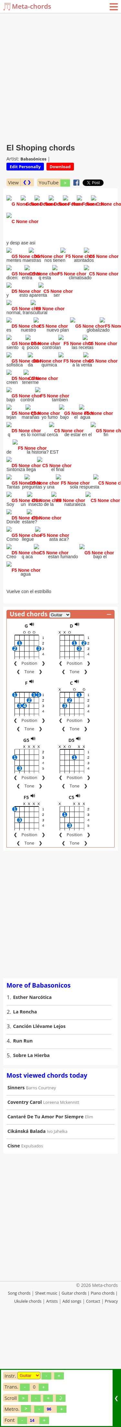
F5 (26, 897)
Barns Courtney (41, 1187)
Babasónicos (33, 159)
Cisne (13, 1245)
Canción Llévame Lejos (39, 1126)
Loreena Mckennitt (61, 1202)
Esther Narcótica (32, 1096)
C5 (71, 897)
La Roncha (25, 1111)
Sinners (16, 1187)
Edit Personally (25, 166)
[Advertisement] (60, 76)
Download (60, 166)
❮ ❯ (27, 182)
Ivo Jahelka (57, 1231)
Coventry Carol (24, 1201)
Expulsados (32, 1245)
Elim (89, 1216)
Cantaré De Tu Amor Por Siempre (45, 1216)
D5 (71, 840)
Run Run (23, 1140)
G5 (26, 840)
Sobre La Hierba (31, 1155)
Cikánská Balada (26, 1230)
